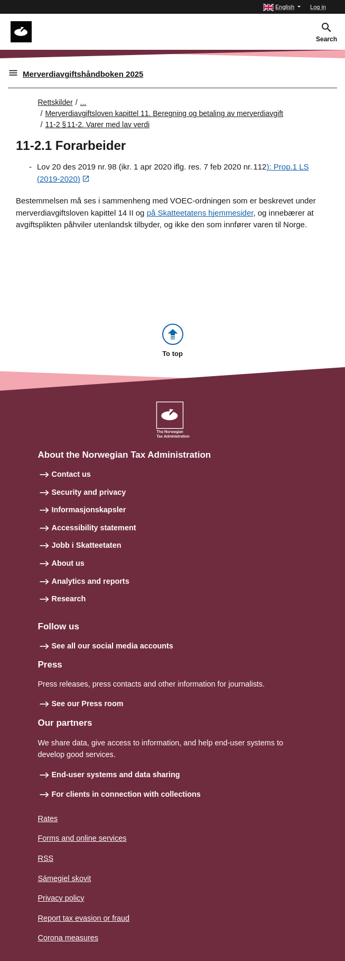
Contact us (71, 474)
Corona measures (68, 937)
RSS (46, 858)
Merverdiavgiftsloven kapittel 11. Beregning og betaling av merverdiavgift (164, 113)
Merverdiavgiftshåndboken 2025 (83, 73)
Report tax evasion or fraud (84, 918)
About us (68, 563)
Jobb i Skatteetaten (87, 545)
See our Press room (88, 703)
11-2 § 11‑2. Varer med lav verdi (97, 124)
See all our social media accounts (112, 646)
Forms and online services (82, 838)
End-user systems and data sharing (116, 774)
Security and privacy (89, 492)
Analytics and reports (90, 581)
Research (69, 598)
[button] (282, 7)
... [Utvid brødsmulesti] (83, 102)
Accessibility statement (94, 527)
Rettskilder (55, 102)
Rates (48, 818)
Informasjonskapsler (89, 509)
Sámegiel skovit (64, 878)
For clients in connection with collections (126, 794)
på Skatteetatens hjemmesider (200, 212)
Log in (318, 7)
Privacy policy (61, 898)
